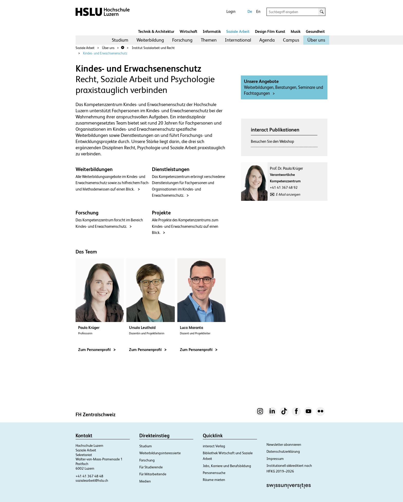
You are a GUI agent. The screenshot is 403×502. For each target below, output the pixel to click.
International (238, 40)
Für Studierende (151, 467)
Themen (209, 40)
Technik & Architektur (156, 31)
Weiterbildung (150, 40)
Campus (291, 40)
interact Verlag (214, 446)
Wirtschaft (188, 31)
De (250, 11)
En (258, 11)
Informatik (212, 31)
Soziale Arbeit (238, 31)
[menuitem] (120, 40)
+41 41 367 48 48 (89, 476)
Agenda (267, 40)
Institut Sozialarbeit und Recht (153, 48)
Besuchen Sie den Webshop (272, 141)
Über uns (316, 40)
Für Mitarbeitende (152, 474)
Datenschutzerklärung (283, 451)
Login (230, 11)
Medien (145, 481)
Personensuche (214, 473)
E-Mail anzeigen (288, 194)
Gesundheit (315, 31)
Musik (295, 31)
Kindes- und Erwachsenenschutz (105, 53)
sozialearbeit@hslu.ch (92, 480)
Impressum (275, 459)
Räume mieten (214, 480)
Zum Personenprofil (97, 349)
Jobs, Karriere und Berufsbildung (227, 466)
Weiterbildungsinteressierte (160, 453)
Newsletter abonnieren (284, 444)
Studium (120, 40)
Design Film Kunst (270, 31)
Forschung (182, 40)
